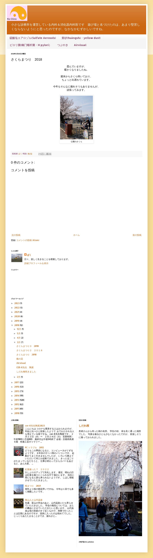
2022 (17, 307)
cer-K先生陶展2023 (35, 425)
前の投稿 (137, 234)
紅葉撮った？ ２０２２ (37, 469)
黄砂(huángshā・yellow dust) (81, 38)
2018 (17, 325)
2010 (17, 413)
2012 (17, 404)
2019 (17, 320)
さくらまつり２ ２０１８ (29, 350)
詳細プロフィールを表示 (36, 263)
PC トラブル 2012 (34, 447)
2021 (17, 311)
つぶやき (62, 45)
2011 (16, 408)
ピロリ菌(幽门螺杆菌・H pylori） (31, 45)
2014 (17, 395)
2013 (17, 399)
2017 (17, 382)
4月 (19, 337)
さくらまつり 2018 (26, 354)
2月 (19, 376)
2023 (17, 303)
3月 (19, 342)
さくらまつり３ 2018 (27, 346)
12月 (19, 329)
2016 (17, 386)
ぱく (29, 254)
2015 (17, 391)
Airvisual (80, 45)
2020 (17, 316)
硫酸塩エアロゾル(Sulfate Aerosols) (33, 38)
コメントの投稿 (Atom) (27, 240)
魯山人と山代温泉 (33, 499)
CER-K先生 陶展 (25, 367)
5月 (19, 333)
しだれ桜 (84, 425)
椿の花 (19, 358)
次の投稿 (16, 234)
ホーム (76, 234)
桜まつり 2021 (33, 485)
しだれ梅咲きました (26, 371)
